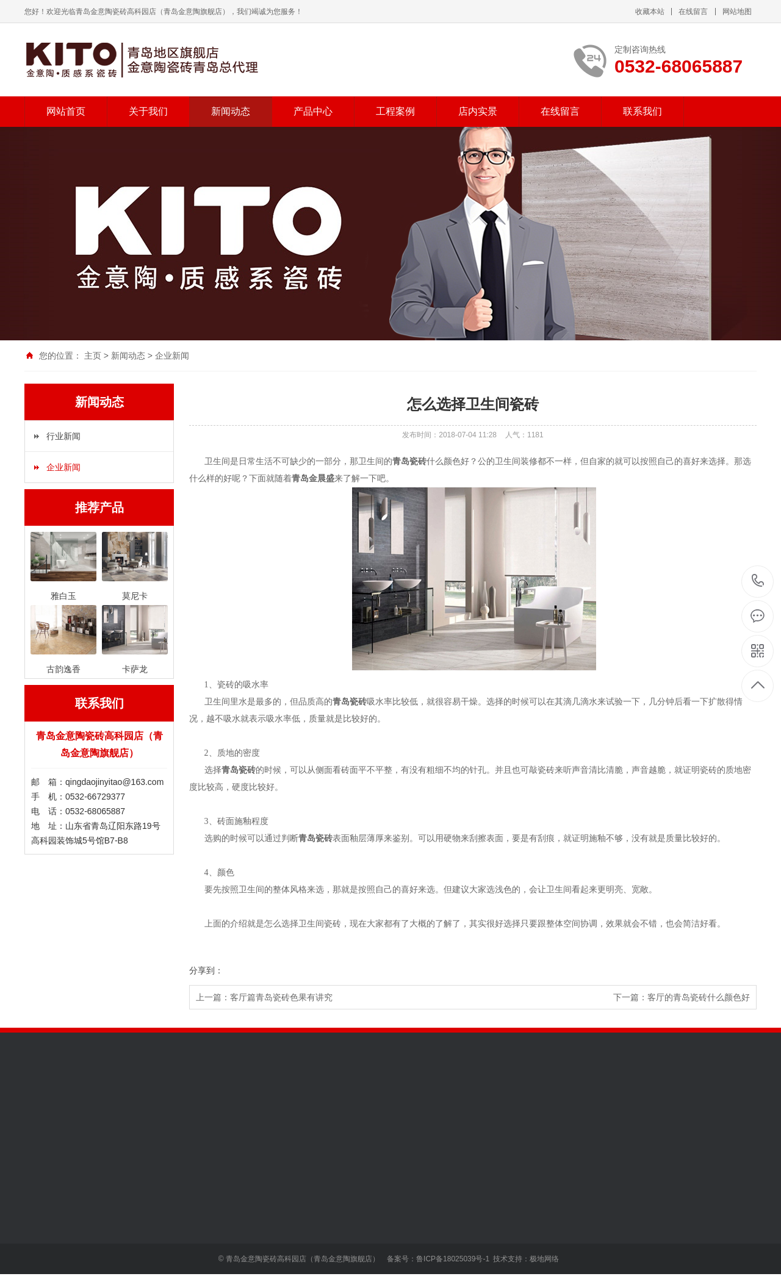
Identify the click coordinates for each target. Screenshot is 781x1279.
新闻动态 (230, 111)
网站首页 (65, 111)
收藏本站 (649, 11)
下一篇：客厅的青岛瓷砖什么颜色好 (681, 997)
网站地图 (737, 11)
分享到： (206, 970)
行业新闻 (63, 436)
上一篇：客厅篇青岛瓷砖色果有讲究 (264, 997)
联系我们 (642, 111)
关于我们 (148, 111)
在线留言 (693, 11)
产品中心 (313, 111)
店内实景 (477, 111)
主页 (92, 355)
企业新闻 (172, 355)
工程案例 (395, 111)
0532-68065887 (758, 581)
